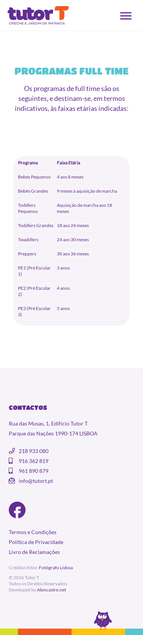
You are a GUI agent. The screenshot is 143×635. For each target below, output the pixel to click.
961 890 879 (33, 471)
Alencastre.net (51, 590)
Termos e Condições (32, 532)
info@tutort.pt (36, 480)
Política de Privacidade (36, 542)
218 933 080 (33, 451)
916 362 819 (33, 461)
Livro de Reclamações (34, 552)
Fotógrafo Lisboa (56, 567)
